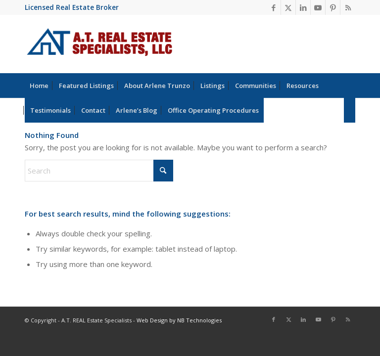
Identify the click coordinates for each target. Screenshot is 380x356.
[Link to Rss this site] (347, 7)
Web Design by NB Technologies (179, 320)
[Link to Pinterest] (333, 7)
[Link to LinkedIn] (303, 7)
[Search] (349, 110)
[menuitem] (39, 85)
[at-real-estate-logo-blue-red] (100, 44)
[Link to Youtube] (318, 7)
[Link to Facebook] (273, 7)
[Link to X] (288, 7)
